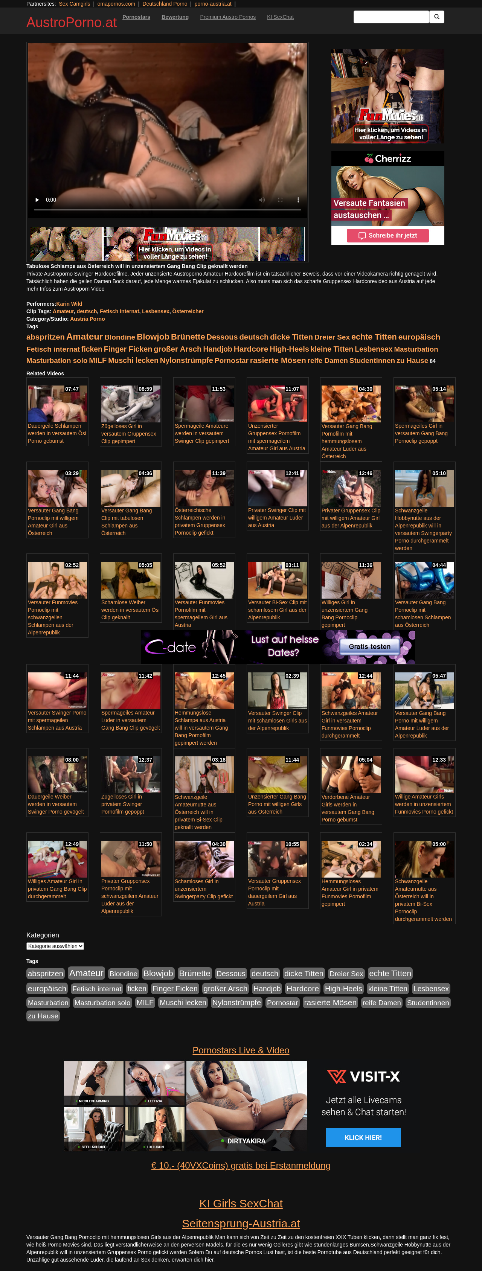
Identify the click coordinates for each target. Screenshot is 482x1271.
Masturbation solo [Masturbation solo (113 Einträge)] (56, 360)
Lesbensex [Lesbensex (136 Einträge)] (373, 349)
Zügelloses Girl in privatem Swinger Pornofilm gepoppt (122, 804)
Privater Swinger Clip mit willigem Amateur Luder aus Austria (277, 517)
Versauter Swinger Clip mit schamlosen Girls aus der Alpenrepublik (277, 720)
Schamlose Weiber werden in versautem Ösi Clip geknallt (130, 609)
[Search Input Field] (391, 17)
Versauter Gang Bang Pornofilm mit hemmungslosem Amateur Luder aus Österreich (347, 441)
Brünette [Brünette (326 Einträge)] (188, 336)
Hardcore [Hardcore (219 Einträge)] (251, 348)
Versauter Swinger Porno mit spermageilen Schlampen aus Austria (57, 720)
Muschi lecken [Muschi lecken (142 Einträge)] (133, 360)
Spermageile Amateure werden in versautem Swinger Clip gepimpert (202, 433)
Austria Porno (87, 319)
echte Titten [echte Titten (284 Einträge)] (374, 336)
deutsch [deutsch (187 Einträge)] (253, 337)
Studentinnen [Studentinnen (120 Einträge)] (372, 360)
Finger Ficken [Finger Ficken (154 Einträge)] (128, 349)
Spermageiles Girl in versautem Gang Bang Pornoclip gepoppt (421, 433)
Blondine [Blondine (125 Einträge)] (119, 337)
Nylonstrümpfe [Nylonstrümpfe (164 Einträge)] (186, 360)
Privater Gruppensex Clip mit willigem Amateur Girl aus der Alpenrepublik (351, 518)
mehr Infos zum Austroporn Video (65, 289)
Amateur (63, 311)
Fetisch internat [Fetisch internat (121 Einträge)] (53, 349)
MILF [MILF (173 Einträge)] (98, 360)
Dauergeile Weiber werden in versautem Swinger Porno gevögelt (56, 804)
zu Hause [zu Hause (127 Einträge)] (412, 360)
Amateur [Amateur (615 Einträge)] (84, 336)
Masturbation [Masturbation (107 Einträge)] (416, 349)
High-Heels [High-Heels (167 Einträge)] (289, 349)
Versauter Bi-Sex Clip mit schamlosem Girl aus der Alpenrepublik (277, 609)
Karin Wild (69, 304)
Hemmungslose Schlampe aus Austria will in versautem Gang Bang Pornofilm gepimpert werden (201, 728)
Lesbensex (155, 311)
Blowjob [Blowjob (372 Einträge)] (153, 336)
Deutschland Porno (164, 4)
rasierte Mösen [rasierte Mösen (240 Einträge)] (278, 360)
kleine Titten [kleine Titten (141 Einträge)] (332, 349)
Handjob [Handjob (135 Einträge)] (217, 349)
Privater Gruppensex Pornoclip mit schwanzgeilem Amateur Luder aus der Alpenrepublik (130, 896)
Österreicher (187, 311)
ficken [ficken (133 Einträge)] (91, 349)
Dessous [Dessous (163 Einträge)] (222, 337)
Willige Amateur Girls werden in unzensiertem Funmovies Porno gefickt (424, 804)
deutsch (87, 311)
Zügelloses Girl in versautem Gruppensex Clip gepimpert (128, 433)
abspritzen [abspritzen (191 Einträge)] (45, 337)
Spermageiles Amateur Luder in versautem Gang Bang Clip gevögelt (130, 720)
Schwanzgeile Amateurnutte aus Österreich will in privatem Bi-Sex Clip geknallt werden (199, 812)
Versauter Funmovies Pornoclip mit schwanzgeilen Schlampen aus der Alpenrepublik (53, 617)
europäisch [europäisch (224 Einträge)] (419, 336)
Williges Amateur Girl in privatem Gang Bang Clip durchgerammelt (57, 888)
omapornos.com (116, 4)
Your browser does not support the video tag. (167, 130)
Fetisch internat (119, 311)
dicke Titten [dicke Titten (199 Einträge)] (291, 336)
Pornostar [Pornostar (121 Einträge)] (232, 360)
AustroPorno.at (71, 22)
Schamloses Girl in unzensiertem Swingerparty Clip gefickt (204, 888)
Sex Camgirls (74, 4)
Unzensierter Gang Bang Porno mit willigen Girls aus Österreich (277, 804)
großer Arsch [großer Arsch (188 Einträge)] (177, 349)
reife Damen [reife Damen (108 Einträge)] (328, 360)
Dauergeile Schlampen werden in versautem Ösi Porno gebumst (57, 433)
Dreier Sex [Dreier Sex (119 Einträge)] (332, 337)
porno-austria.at (213, 4)
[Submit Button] (436, 17)
